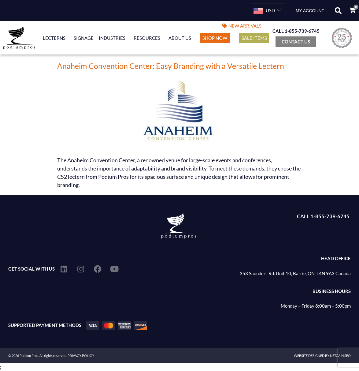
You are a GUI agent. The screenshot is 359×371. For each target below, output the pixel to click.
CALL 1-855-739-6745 (296, 31)
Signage (84, 38)
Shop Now (214, 38)
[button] (338, 10)
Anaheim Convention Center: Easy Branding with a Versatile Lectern (170, 65)
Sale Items (254, 38)
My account (310, 10)
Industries (113, 38)
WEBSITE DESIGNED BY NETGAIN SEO (322, 356)
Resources (148, 38)
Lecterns (55, 38)
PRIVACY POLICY (81, 356)
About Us (181, 38)
